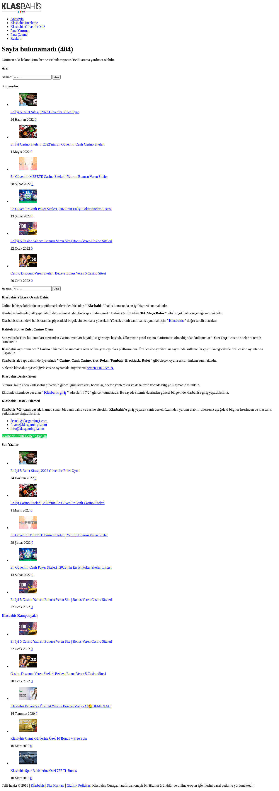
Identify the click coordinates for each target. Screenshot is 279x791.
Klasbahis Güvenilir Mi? (27, 27)
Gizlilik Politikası (79, 785)
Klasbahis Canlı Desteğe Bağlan (24, 436)
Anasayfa (17, 19)
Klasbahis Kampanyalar (20, 615)
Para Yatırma (19, 30)
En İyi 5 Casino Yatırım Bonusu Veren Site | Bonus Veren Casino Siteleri (61, 241)
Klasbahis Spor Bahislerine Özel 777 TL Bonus (43, 770)
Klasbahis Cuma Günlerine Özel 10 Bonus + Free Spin (48, 738)
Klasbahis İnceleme (24, 23)
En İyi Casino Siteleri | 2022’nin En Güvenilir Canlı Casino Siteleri (57, 144)
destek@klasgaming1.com (28, 421)
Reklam (15, 38)
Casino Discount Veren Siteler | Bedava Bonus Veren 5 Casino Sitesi (58, 273)
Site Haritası (55, 785)
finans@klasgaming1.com (28, 425)
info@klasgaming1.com (27, 428)
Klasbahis (37, 785)
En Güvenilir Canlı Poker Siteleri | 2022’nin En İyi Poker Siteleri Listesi (61, 209)
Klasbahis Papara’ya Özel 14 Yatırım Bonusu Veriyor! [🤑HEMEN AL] (60, 706)
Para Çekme (18, 34)
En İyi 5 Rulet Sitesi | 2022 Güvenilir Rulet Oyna (44, 112)
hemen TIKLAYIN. (100, 368)
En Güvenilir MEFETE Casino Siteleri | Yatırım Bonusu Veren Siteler (59, 176)
